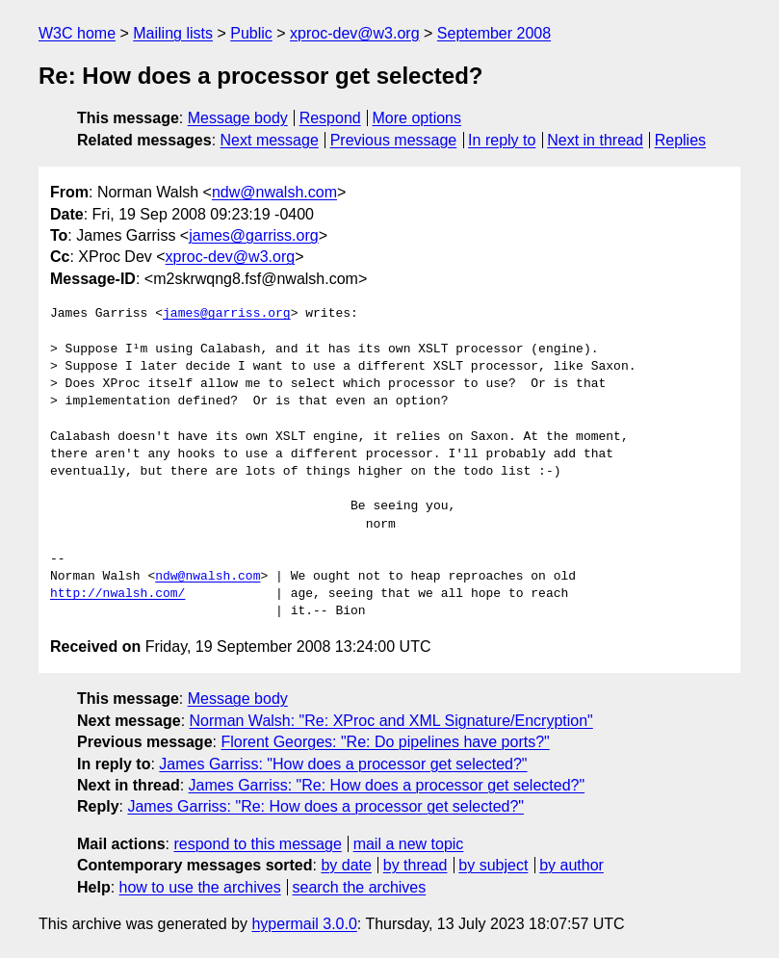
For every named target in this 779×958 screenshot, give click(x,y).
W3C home (77, 33)
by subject (493, 865)
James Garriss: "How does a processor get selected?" (343, 764)
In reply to (501, 140)
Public (251, 33)
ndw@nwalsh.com (274, 192)
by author (571, 865)
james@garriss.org (254, 235)
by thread (415, 865)
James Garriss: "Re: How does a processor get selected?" (387, 785)
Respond (330, 118)
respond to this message (257, 844)
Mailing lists (173, 33)
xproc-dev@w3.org (355, 33)
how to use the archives (200, 887)
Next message (270, 140)
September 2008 (494, 33)
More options (417, 118)
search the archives (360, 887)
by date (346, 865)
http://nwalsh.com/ (117, 594)
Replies (680, 140)
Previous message (393, 140)
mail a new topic (408, 844)
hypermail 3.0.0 (303, 924)
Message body (238, 118)
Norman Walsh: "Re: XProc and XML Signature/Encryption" (391, 720)
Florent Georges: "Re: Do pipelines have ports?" (385, 742)
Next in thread (595, 140)
